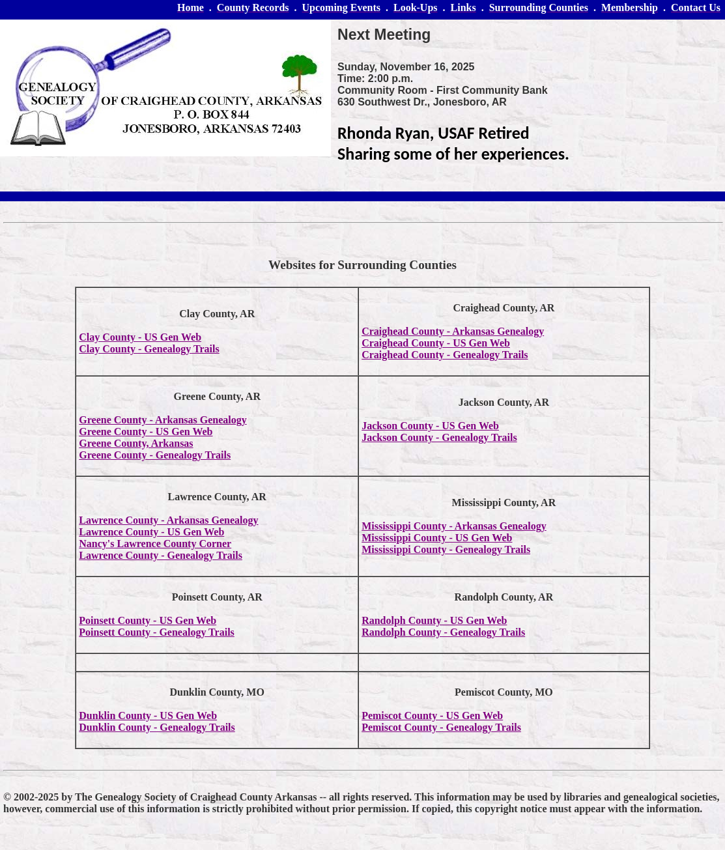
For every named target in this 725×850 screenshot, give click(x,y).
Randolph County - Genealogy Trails (443, 632)
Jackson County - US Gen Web (430, 425)
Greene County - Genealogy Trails (155, 454)
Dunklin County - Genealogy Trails (157, 727)
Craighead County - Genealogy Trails (445, 354)
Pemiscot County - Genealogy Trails (441, 727)
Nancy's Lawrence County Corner (155, 543)
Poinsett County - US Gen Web (147, 620)
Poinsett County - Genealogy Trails (157, 632)
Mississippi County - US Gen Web (437, 537)
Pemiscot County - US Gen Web (432, 715)
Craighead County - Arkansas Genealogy (453, 331)
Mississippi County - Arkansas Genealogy (454, 525)
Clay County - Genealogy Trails (149, 348)
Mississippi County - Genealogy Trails (446, 549)
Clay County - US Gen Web (140, 337)
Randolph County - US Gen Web (434, 620)
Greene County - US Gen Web (145, 431)
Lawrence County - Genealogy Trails (160, 555)
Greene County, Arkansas (136, 443)
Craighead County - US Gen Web (436, 342)
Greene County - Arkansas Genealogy (162, 419)
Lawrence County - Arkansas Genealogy (168, 520)
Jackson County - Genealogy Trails (439, 437)
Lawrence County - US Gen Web (151, 531)
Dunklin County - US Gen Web (148, 715)
